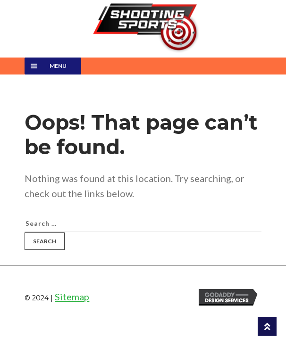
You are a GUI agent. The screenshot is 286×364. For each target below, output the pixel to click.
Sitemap (72, 296)
